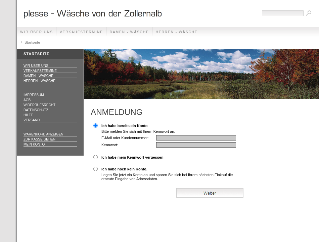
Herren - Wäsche (177, 32)
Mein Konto (34, 144)
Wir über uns (36, 32)
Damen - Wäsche (129, 32)
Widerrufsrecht (39, 105)
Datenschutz (36, 110)
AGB (27, 100)
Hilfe (28, 115)
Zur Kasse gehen (39, 139)
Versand (32, 120)
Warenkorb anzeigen (43, 134)
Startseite (32, 42)
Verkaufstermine (81, 32)
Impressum (34, 95)
